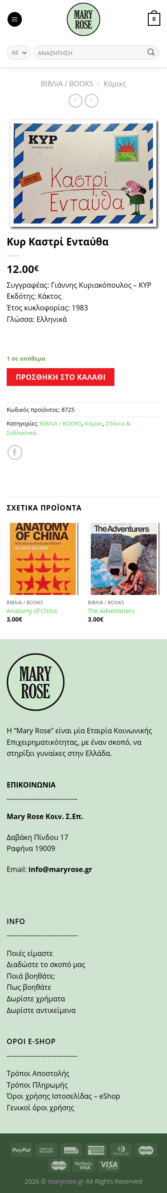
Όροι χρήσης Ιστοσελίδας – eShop (63, 1096)
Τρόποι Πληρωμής (37, 1085)
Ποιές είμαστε (30, 953)
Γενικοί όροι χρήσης (40, 1108)
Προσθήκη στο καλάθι (61, 377)
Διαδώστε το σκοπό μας (46, 964)
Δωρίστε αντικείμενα (41, 1010)
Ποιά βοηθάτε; (31, 976)
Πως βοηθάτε (29, 987)
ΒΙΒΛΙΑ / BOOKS (67, 83)
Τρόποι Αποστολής (38, 1073)
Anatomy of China (32, 611)
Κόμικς (114, 83)
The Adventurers (111, 611)
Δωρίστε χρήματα (36, 999)
